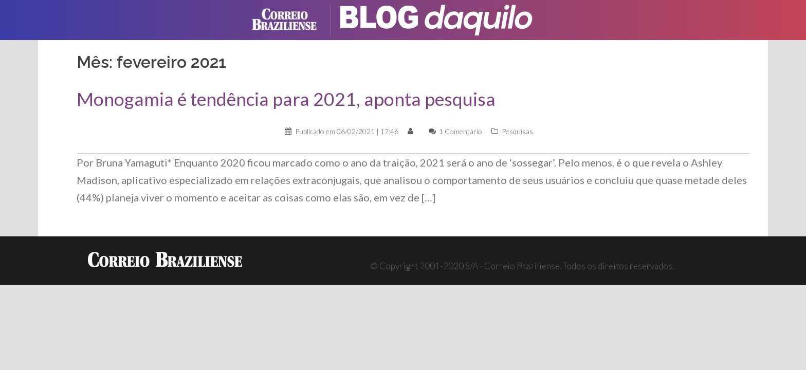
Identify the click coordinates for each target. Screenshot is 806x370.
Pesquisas (517, 131)
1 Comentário (460, 131)
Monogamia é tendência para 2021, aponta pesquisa (286, 99)
